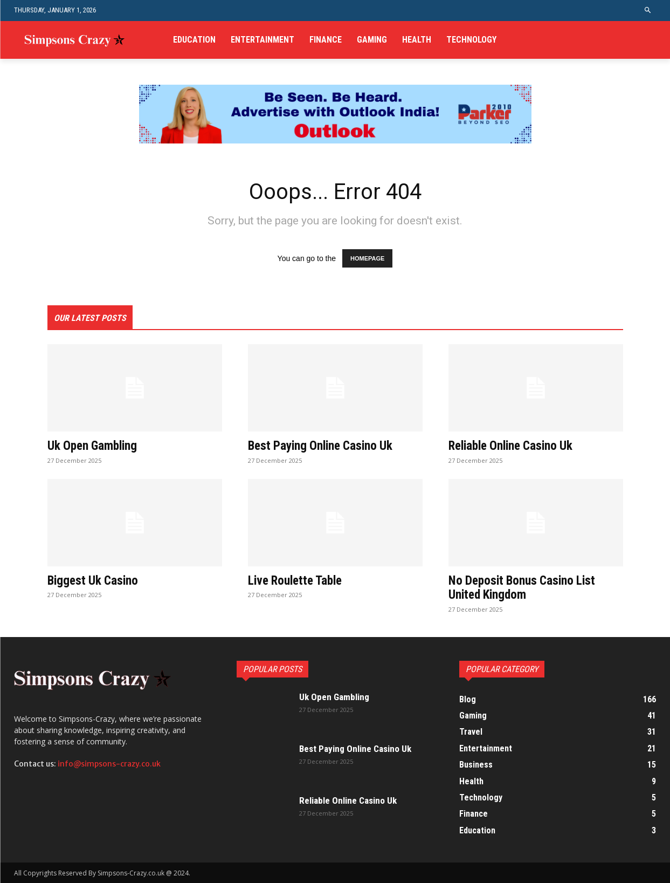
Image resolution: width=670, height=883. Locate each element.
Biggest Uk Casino (94, 580)
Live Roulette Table (298, 580)
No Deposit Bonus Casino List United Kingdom (524, 587)
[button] (647, 10)
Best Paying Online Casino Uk (323, 445)
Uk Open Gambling (94, 445)
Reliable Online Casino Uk (514, 445)
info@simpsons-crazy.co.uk (109, 764)
